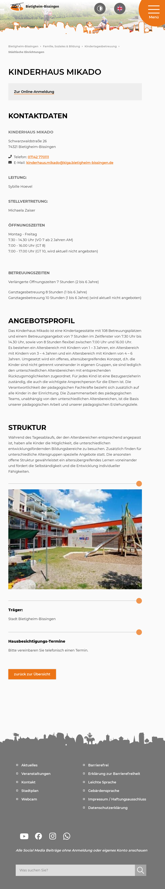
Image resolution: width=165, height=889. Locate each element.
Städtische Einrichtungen (26, 52)
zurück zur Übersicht (32, 674)
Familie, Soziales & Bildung (61, 46)
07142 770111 (38, 157)
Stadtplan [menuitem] (29, 791)
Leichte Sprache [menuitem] (102, 782)
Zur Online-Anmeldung (34, 92)
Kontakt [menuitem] (28, 782)
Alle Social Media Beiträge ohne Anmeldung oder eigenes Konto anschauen (81, 850)
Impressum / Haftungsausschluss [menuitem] (117, 799)
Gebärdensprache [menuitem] (103, 791)
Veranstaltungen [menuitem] (36, 774)
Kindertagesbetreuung (101, 46)
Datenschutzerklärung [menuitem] (108, 808)
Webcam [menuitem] (29, 799)
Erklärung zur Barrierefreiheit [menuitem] (114, 774)
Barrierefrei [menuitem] (98, 765)
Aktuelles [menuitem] (29, 765)
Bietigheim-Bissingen (23, 46)
